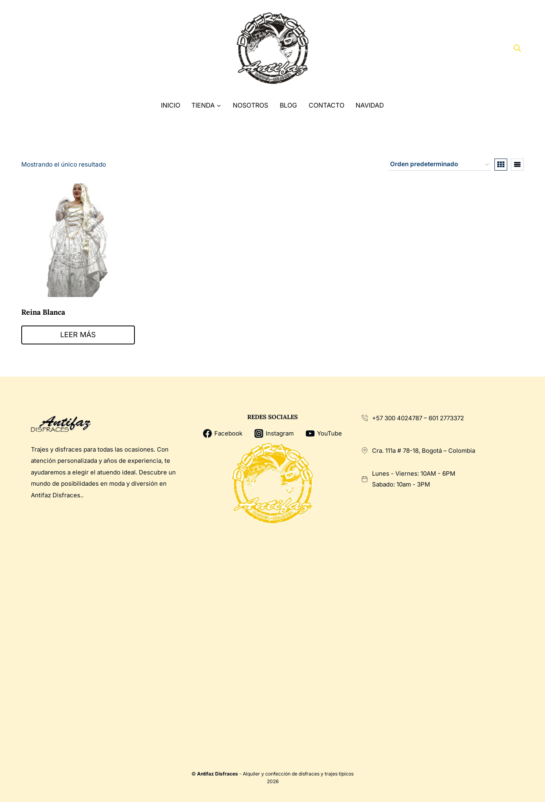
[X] (45, 48)
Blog (288, 105)
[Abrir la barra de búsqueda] (517, 48)
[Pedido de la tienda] (439, 165)
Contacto (326, 105)
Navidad (370, 105)
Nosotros (250, 105)
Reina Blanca (43, 312)
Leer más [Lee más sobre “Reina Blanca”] (78, 334)
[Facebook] (30, 48)
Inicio (170, 105)
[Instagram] (60, 48)
